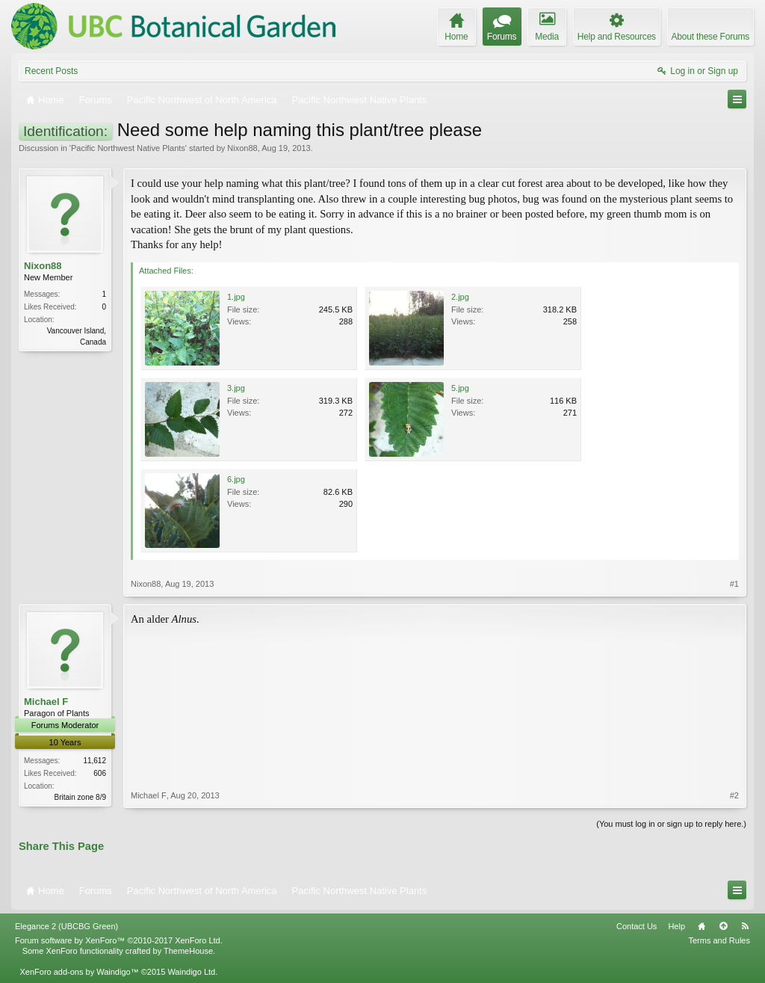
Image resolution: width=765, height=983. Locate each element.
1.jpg (236, 296)
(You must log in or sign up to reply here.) (671, 823)
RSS (745, 926)
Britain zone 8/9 (81, 797)
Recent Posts (51, 71)
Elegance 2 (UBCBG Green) (66, 926)
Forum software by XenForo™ (119, 940)
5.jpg (460, 387)
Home (701, 926)
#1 (734, 583)
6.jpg (236, 479)
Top (723, 926)
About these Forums (710, 36)
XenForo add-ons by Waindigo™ (78, 971)
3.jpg (236, 387)
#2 (734, 795)
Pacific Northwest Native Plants (128, 148)
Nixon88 (242, 148)
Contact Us (636, 926)
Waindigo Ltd (191, 971)
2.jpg (460, 296)
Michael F (46, 701)
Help (676, 926)
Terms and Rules (719, 940)
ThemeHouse (188, 950)
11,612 (94, 760)
